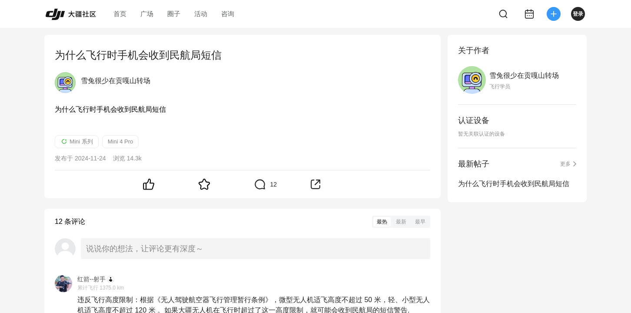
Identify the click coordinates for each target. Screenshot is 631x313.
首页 (119, 13)
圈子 (173, 13)
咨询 (227, 13)
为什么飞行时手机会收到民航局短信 (513, 183)
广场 (146, 13)
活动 (200, 13)
